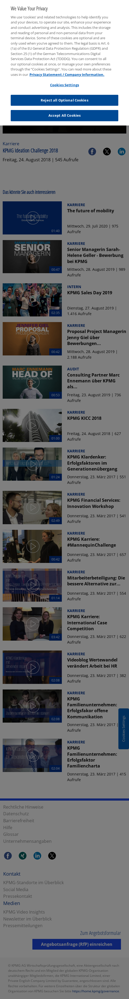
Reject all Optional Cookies (64, 96)
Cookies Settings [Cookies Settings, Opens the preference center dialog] (64, 81)
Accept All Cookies (64, 112)
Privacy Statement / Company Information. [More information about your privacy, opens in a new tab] (66, 71)
